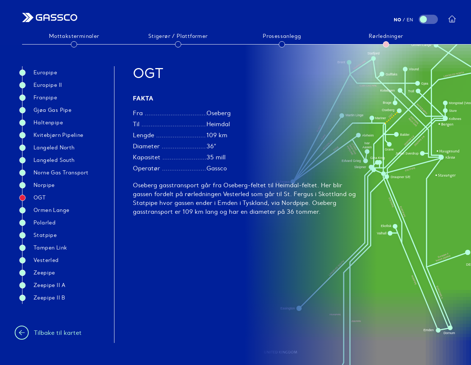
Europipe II (47, 85)
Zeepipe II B (49, 297)
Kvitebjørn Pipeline (58, 135)
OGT (39, 197)
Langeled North (54, 147)
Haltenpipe (48, 122)
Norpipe (44, 185)
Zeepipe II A (49, 285)
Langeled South (54, 160)
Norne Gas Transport (61, 172)
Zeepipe (44, 272)
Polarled (44, 222)
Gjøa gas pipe (52, 110)
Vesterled (46, 260)
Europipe (45, 72)
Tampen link (50, 247)
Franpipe (45, 97)
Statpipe (45, 235)
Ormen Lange (51, 210)
